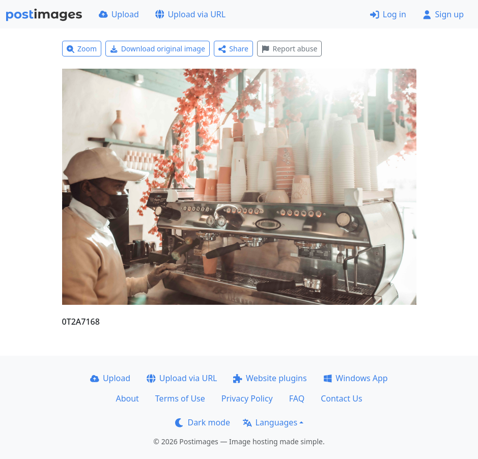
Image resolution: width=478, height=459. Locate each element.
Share (233, 48)
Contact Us (341, 398)
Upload (119, 14)
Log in (388, 14)
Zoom (82, 48)
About (127, 398)
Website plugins (269, 378)
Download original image (157, 48)
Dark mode (202, 422)
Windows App (355, 378)
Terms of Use (180, 398)
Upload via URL (190, 14)
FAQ (296, 398)
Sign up (443, 14)
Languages (270, 422)
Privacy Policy (247, 398)
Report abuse (289, 48)
